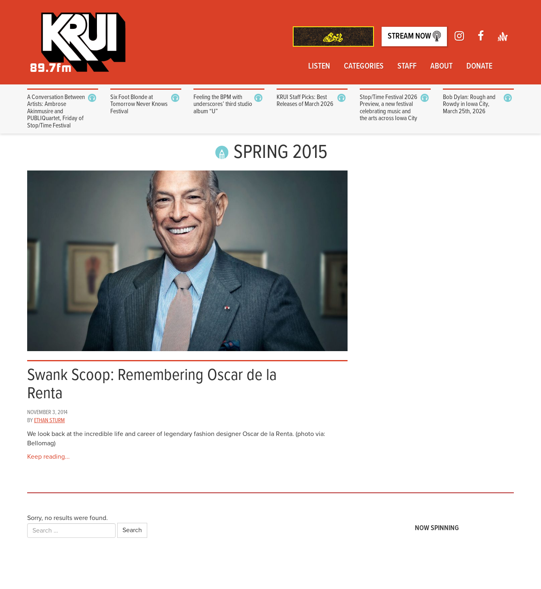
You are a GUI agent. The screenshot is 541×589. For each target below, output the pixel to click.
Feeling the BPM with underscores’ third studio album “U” (222, 104)
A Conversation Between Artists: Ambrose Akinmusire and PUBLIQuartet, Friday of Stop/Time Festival (56, 111)
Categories (364, 66)
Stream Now (414, 36)
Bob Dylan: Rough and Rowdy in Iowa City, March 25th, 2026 (469, 104)
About (441, 66)
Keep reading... (48, 457)
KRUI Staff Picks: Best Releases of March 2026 (305, 101)
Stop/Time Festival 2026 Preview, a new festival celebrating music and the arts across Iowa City (388, 108)
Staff (406, 66)
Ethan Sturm (49, 420)
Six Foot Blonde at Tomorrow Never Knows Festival (138, 104)
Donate (479, 66)
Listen (319, 66)
